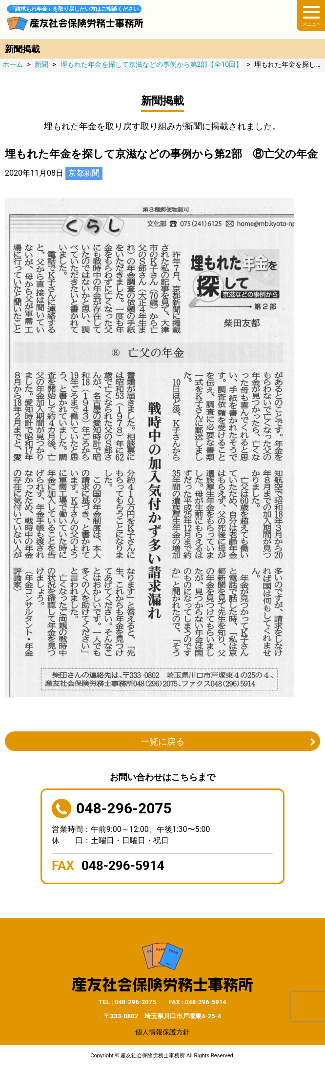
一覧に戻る (162, 741)
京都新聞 (84, 173)
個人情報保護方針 (162, 1032)
